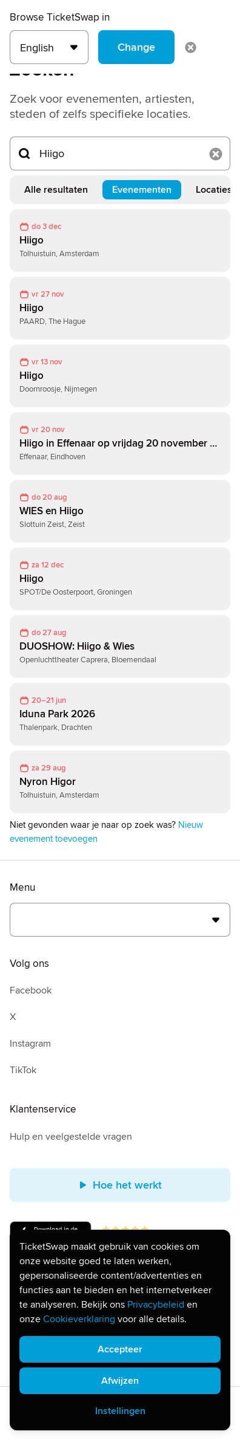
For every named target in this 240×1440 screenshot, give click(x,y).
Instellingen (120, 1411)
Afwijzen (120, 1381)
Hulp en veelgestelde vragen (71, 1137)
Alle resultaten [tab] (56, 190)
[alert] (120, 1330)
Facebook (31, 990)
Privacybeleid (155, 1305)
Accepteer (120, 1349)
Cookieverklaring (79, 1319)
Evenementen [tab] (142, 190)
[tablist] (120, 189)
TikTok (23, 1070)
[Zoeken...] (120, 153)
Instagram (30, 1044)
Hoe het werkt (120, 1185)
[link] (120, 240)
